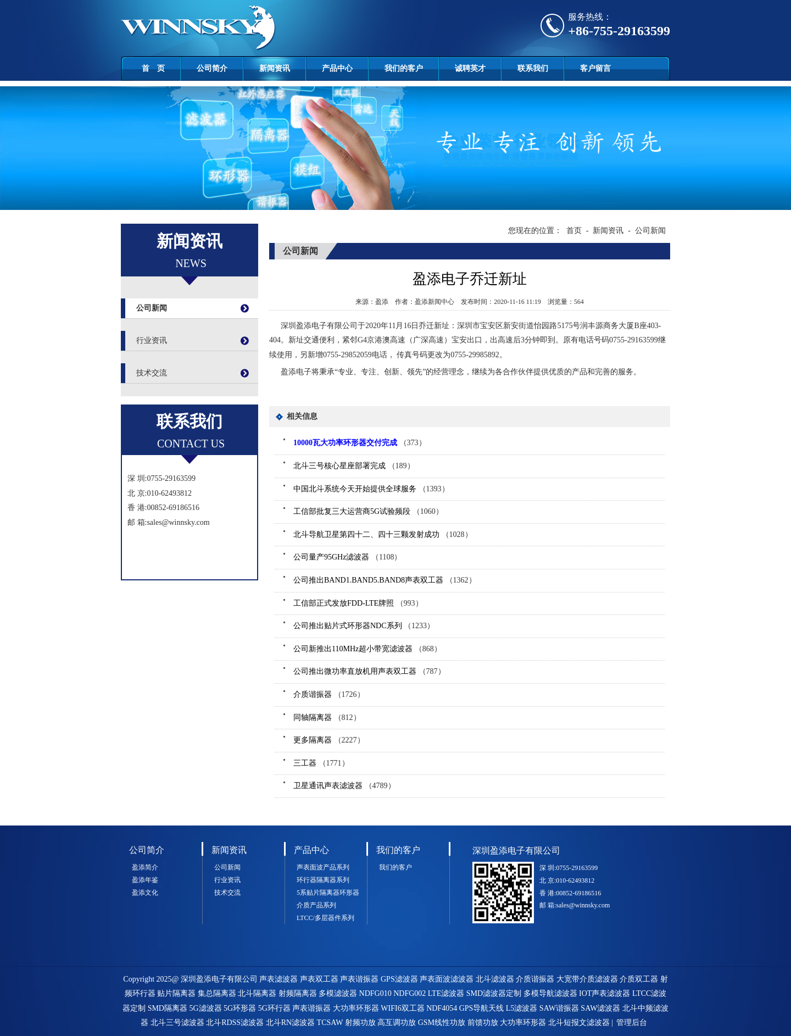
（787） (369, 671)
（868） (367, 649)
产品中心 (337, 68)
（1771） (321, 763)
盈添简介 (145, 867)
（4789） (344, 786)
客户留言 (595, 68)
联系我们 (532, 68)
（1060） (368, 511)
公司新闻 (151, 308)
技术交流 (151, 373)
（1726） (329, 694)
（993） (358, 603)
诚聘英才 (470, 68)
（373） (359, 443)
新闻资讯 (274, 68)
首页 (574, 230)
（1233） (364, 626)
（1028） (382, 534)
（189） (354, 466)
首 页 (153, 68)
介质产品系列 (316, 905)
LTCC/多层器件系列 (325, 918)
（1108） (347, 557)
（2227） (329, 740)
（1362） (384, 580)
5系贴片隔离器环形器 (328, 892)
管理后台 (631, 1022)
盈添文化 (145, 892)
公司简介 (212, 68)
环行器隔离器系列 (323, 880)
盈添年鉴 (145, 880)
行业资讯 (151, 340)
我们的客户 (404, 68)
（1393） (371, 489)
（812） (327, 717)
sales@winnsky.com (178, 522)
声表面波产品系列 (323, 867)
